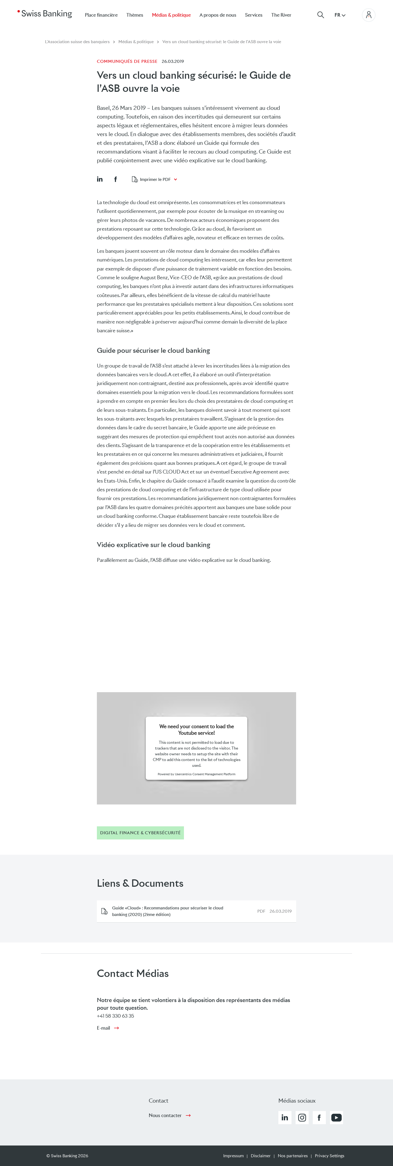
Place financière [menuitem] (101, 15)
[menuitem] (285, 15)
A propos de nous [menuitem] (218, 15)
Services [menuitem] (254, 15)
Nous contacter (165, 1115)
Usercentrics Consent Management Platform (205, 774)
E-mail (103, 1028)
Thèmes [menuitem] (134, 15)
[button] (99, 179)
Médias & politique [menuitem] (171, 15)
